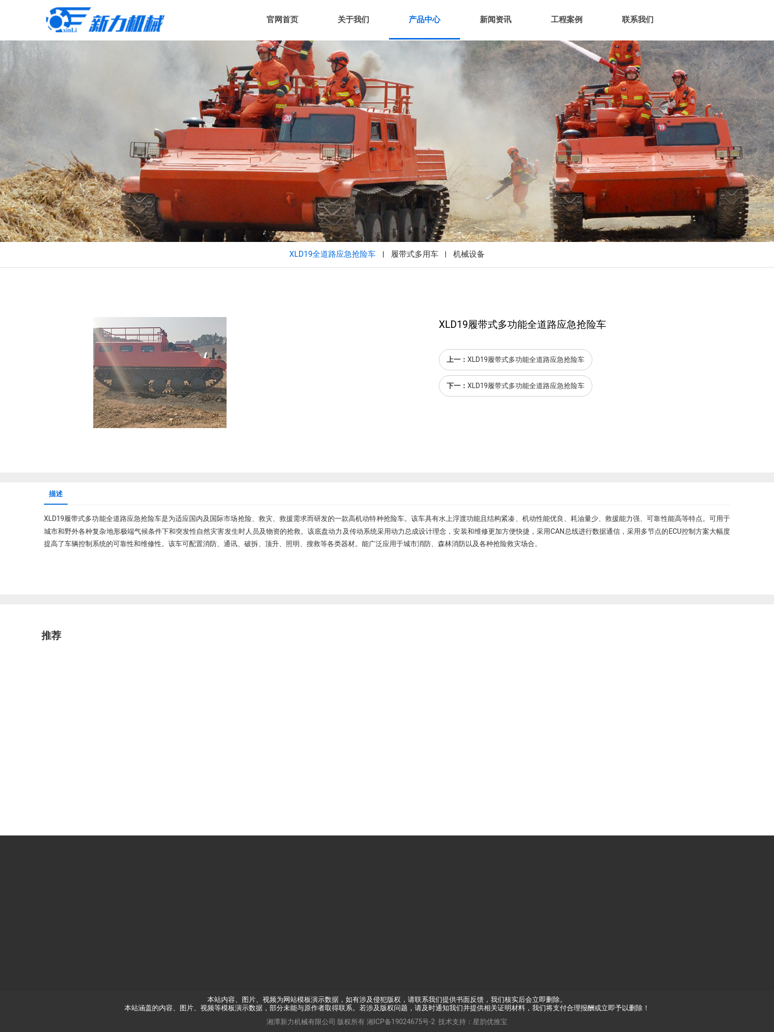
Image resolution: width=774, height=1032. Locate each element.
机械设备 (469, 254)
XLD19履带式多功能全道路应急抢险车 (525, 359)
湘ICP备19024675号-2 (401, 1022)
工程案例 (566, 19)
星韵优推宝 (490, 1022)
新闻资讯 (495, 19)
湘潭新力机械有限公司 (301, 1022)
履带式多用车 (414, 254)
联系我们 (638, 19)
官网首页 (282, 19)
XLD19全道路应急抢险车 (332, 254)
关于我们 (353, 19)
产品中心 (424, 19)
